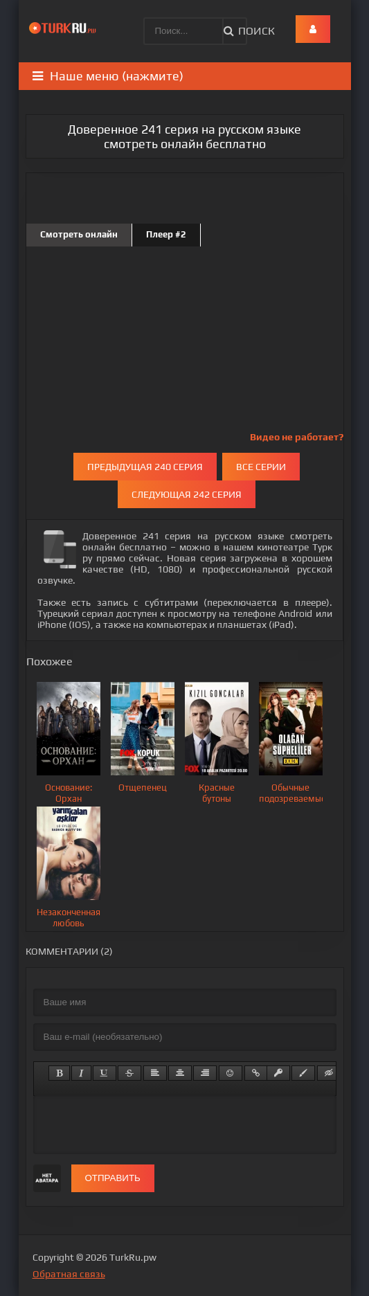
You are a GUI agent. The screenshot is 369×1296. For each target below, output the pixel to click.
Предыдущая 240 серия (145, 466)
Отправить (113, 1178)
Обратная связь (69, 1273)
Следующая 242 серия (187, 494)
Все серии (261, 466)
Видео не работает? (296, 436)
